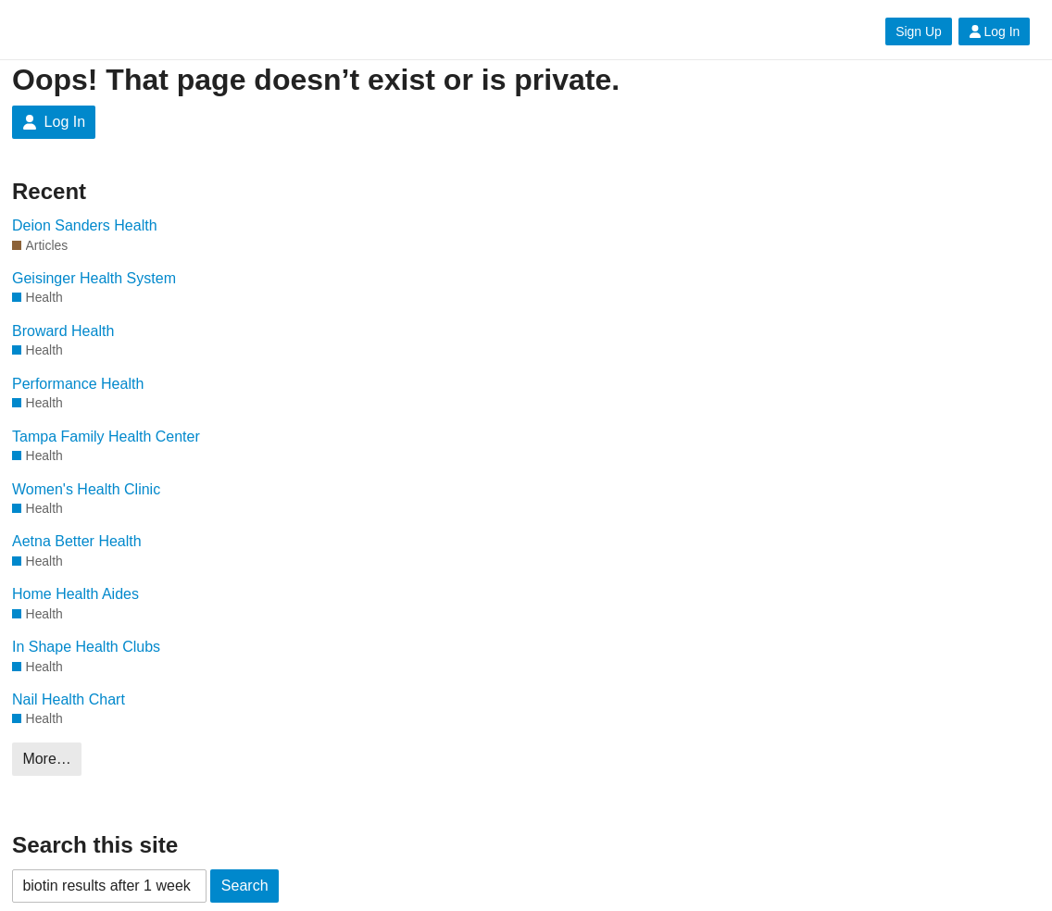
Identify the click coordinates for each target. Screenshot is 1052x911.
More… (46, 759)
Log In (995, 31)
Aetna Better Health (77, 541)
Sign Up (918, 31)
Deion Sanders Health (84, 225)
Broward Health (63, 331)
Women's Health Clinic (86, 489)
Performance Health (78, 384)
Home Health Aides (75, 594)
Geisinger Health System (94, 278)
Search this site (95, 844)
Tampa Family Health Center (106, 436)
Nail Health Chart (68, 699)
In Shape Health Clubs (86, 647)
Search (245, 885)
